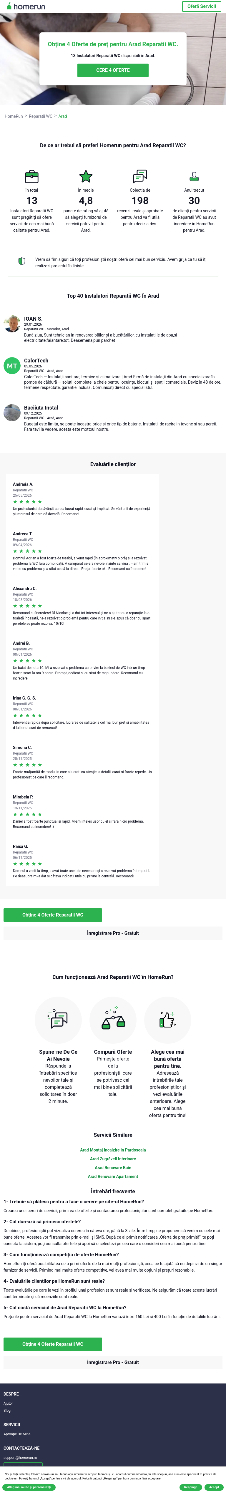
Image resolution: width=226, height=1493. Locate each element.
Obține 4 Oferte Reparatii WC (52, 915)
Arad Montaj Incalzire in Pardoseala (113, 1150)
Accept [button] (214, 1487)
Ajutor (8, 1403)
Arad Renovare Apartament (113, 1176)
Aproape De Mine (17, 1434)
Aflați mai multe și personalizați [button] (29, 1487)
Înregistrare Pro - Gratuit (113, 933)
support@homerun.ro (20, 1458)
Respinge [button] (190, 1487)
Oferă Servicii (201, 6)
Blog (7, 1411)
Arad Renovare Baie (113, 1167)
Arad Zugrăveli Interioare (113, 1158)
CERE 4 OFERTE (112, 70)
